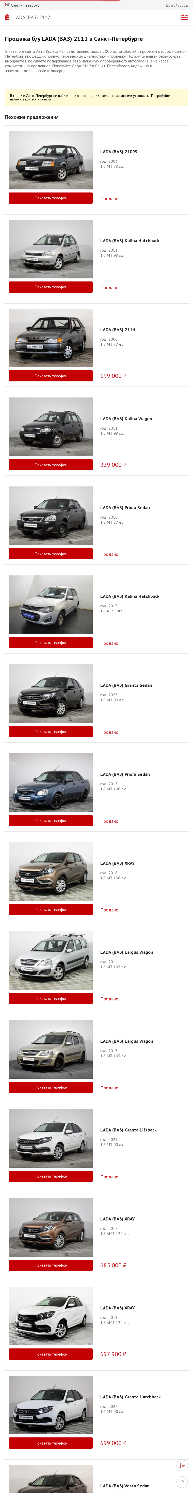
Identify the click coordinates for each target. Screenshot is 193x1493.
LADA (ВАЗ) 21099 (118, 152)
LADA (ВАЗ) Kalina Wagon (126, 418)
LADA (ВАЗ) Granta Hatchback (130, 1343)
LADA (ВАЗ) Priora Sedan (125, 507)
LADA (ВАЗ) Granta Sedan (126, 685)
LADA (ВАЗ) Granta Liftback (128, 1130)
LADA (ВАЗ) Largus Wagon (126, 952)
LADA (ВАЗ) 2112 (31, 17)
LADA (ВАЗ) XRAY (117, 863)
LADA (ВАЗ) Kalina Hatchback (129, 240)
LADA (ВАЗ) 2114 (117, 329)
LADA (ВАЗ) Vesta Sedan (125, 1396)
